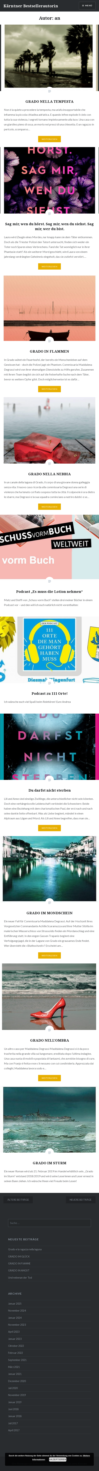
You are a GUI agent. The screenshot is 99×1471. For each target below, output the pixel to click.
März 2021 (14, 1366)
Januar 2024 (14, 1317)
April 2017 (13, 1430)
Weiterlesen (49, 139)
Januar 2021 (14, 1373)
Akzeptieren (57, 1459)
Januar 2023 (14, 1338)
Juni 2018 (13, 1409)
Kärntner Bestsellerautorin (30, 5)
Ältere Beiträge (18, 1199)
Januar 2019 (14, 1402)
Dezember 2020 (17, 1381)
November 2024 (17, 1310)
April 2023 (13, 1331)
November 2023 (17, 1324)
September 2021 (17, 1359)
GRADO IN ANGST (18, 1270)
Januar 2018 (14, 1416)
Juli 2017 (13, 1423)
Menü (88, 5)
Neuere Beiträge (81, 1199)
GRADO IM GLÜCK (19, 1256)
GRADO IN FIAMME (19, 1263)
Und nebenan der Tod (20, 1277)
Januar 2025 (14, 1303)
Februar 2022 (15, 1352)
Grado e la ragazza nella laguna (25, 1249)
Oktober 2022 (16, 1345)
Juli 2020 (13, 1388)
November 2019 (17, 1395)
